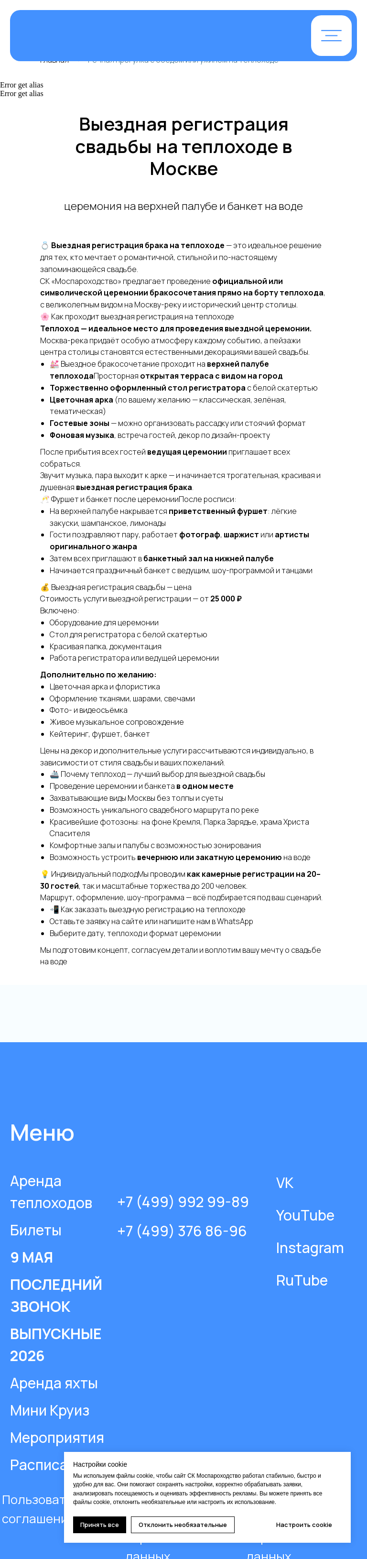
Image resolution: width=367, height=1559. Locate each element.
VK (284, 1182)
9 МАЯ (31, 1257)
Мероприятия (57, 1437)
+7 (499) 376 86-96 (182, 1231)
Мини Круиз (49, 1410)
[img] (130, 36)
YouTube (305, 1215)
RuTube (302, 1280)
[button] (331, 35)
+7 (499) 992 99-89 (183, 1201)
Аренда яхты (54, 1383)
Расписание (51, 1464)
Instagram (310, 1247)
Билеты (36, 1230)
